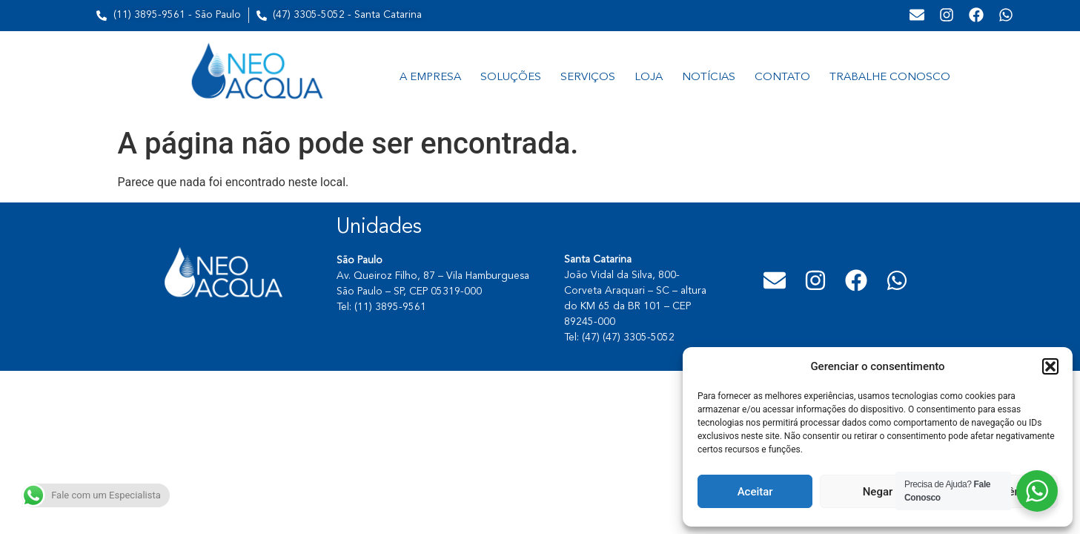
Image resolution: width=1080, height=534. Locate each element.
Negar (878, 491)
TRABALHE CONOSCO (889, 77)
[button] (1050, 366)
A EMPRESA (430, 77)
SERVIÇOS (587, 77)
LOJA (649, 77)
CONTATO (782, 77)
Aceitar (755, 491)
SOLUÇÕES (510, 77)
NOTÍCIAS (708, 77)
